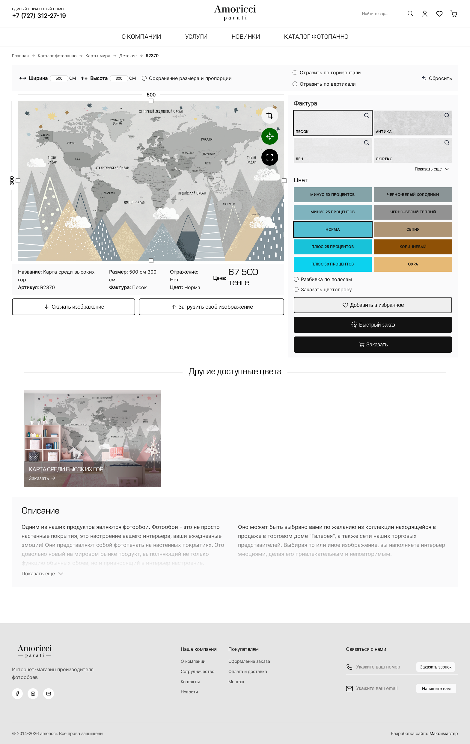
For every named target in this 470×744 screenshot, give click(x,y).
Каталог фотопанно (316, 37)
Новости (189, 691)
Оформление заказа (249, 661)
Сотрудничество (197, 671)
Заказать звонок (435, 667)
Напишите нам (436, 688)
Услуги (196, 37)
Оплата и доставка (247, 671)
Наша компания (199, 649)
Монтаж (236, 681)
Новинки (246, 37)
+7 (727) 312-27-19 (39, 15)
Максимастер (444, 733)
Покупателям (243, 649)
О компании (141, 37)
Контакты (190, 681)
